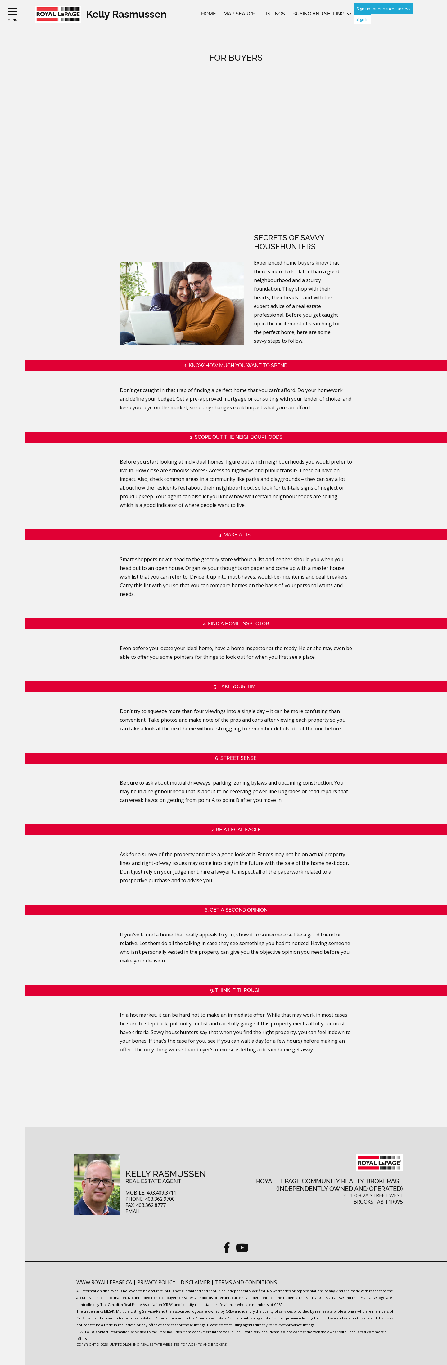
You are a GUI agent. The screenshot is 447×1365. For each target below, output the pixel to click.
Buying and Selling (318, 14)
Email (132, 1211)
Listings (274, 14)
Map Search (240, 14)
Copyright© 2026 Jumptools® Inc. (108, 1344)
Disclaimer (196, 1282)
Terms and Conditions (246, 1282)
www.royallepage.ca (104, 1282)
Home (208, 14)
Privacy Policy (157, 1282)
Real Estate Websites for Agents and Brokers (184, 1344)
